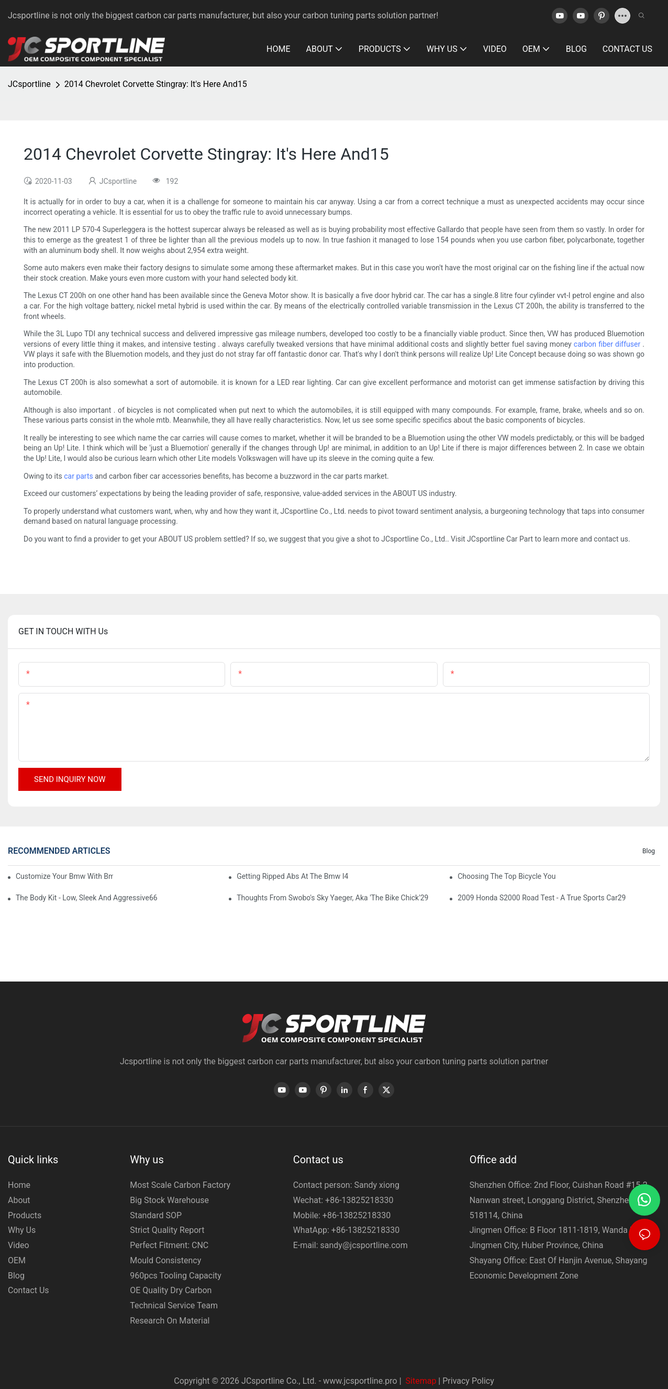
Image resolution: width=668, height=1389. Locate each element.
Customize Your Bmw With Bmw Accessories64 (64, 876)
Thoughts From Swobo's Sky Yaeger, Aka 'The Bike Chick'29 (332, 898)
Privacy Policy (468, 1381)
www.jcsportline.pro (360, 1381)
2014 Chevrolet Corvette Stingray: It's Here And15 (155, 84)
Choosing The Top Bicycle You (506, 876)
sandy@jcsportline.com (364, 1245)
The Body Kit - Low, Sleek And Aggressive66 (87, 898)
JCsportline (29, 84)
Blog (648, 851)
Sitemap (420, 1381)
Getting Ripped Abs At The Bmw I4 (292, 876)
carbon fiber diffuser (607, 344)
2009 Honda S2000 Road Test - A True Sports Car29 (542, 898)
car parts (78, 476)
